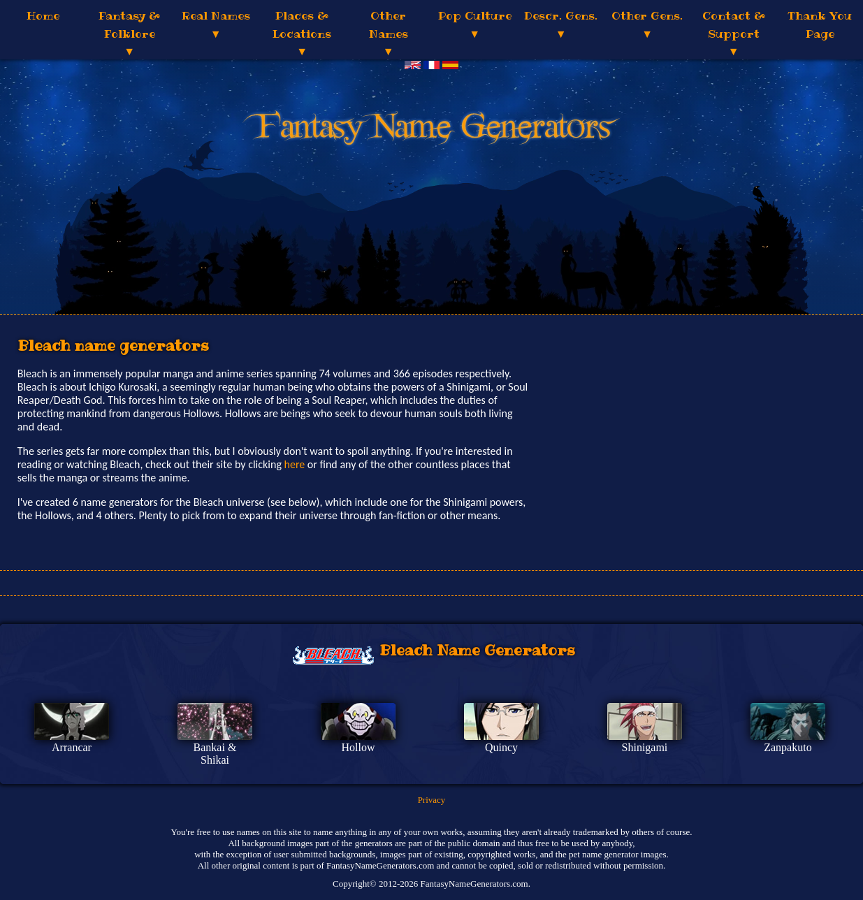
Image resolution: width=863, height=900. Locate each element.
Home (43, 15)
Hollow (358, 747)
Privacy (432, 799)
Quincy (501, 747)
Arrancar (72, 747)
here (294, 464)
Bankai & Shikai (215, 753)
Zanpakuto (787, 747)
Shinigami (645, 747)
